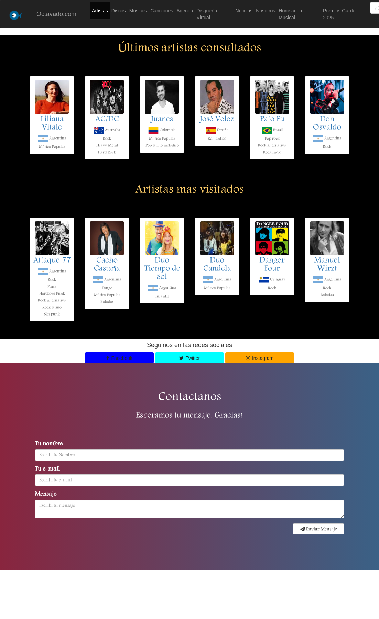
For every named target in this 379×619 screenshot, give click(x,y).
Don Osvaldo (327, 123)
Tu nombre (49, 444)
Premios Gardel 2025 (339, 14)
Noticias (244, 10)
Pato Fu (272, 119)
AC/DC (107, 119)
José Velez (217, 119)
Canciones (161, 10)
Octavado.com (56, 14)
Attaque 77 (52, 261)
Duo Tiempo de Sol (162, 269)
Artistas (100, 10)
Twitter (189, 358)
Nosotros (265, 10)
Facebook (119, 358)
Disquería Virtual (207, 14)
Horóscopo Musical (290, 14)
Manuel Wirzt (327, 265)
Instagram (260, 358)
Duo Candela (217, 265)
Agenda (184, 10)
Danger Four (272, 265)
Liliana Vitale (52, 123)
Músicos (138, 10)
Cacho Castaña (107, 265)
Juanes (162, 119)
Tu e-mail (47, 469)
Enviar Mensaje (318, 529)
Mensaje (45, 494)
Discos (118, 10)
